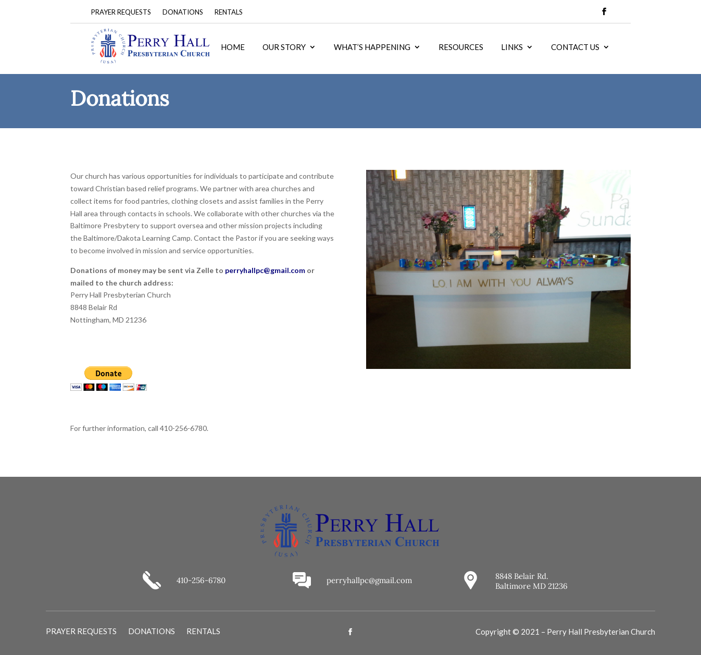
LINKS (512, 47)
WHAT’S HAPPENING (372, 47)
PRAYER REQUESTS (121, 12)
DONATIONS (182, 12)
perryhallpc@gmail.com (265, 270)
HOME (233, 47)
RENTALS (229, 12)
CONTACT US (575, 47)
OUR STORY (284, 47)
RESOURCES (461, 47)
